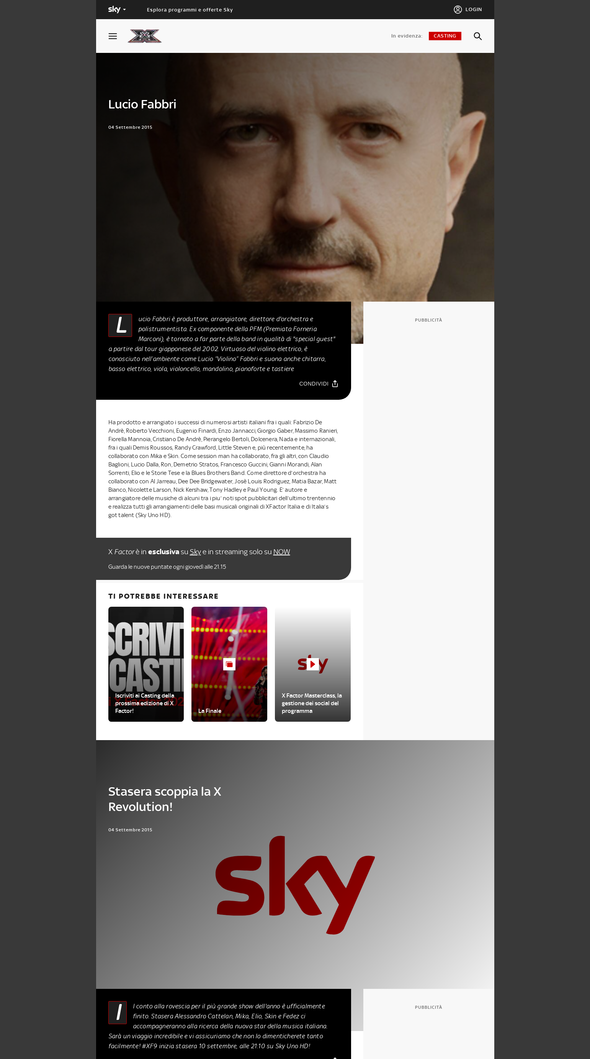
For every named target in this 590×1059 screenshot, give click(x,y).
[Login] (467, 9)
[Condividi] (319, 383)
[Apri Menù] (117, 36)
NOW (281, 551)
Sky (195, 551)
